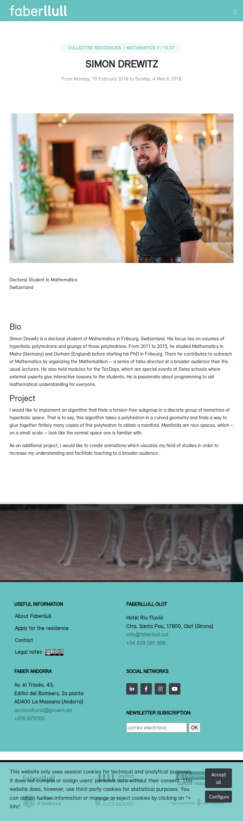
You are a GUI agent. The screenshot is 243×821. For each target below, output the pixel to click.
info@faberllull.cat (147, 634)
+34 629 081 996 (145, 643)
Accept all (218, 778)
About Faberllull (33, 616)
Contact (24, 640)
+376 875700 (29, 718)
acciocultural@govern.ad (43, 710)
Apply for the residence (42, 628)
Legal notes (39, 652)
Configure (219, 796)
